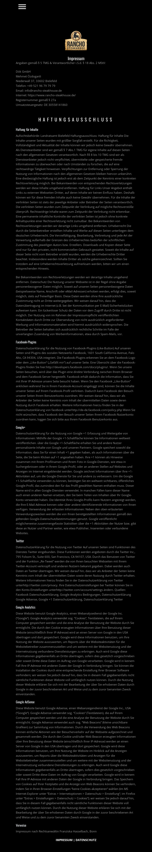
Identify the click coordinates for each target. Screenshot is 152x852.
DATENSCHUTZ (85, 840)
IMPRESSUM (64, 840)
